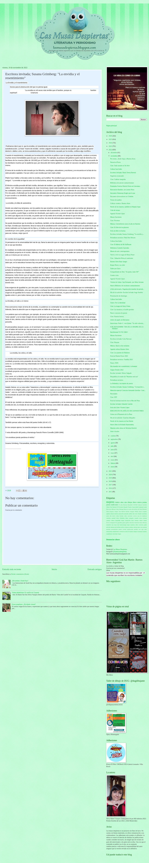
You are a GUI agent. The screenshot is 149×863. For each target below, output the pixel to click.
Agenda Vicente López (117, 213)
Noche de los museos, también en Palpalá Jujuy (125, 207)
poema (144, 502)
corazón (136, 518)
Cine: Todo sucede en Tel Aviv (120, 165)
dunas (122, 520)
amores (116, 513)
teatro (117, 502)
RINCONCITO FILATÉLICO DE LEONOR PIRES (127, 411)
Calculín (144, 504)
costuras (145, 518)
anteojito (126, 513)
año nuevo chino (114, 516)
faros (132, 520)
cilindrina (122, 518)
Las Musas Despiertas (120, 549)
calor (125, 516)
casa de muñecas (142, 516)
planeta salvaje (133, 527)
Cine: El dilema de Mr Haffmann (120, 244)
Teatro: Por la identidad (117, 303)
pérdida (136, 529)
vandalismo (109, 534)
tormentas (140, 531)
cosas (140, 518)
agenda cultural (110, 513)
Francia (130, 507)
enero (113, 467)
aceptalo (144, 511)
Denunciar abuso (113, 540)
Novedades (113, 394)
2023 (110, 146)
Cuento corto (114, 275)
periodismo (118, 527)
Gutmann (140, 507)
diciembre (114, 152)
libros (135, 502)
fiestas (145, 520)
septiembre (114, 439)
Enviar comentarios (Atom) (20, 574)
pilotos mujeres (125, 527)
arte (134, 513)
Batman (125, 504)
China (107, 507)
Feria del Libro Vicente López (119, 407)
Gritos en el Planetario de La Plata (121, 414)
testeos (131, 531)
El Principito (120, 507)
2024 (110, 143)
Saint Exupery (110, 511)
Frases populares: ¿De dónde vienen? (24, 604)
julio (112, 446)
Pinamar (144, 509)
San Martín (122, 511)
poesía (108, 505)
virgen (119, 534)
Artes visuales (114, 431)
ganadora (119, 522)
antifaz (130, 513)
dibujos (130, 502)
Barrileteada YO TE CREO (119, 332)
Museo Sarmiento (116, 217)
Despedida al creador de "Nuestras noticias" (124, 377)
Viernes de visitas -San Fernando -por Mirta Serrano (126, 282)
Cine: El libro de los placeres (119, 227)
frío (116, 522)
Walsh (136, 511)
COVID (135, 504)
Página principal (111, 125)
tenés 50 (127, 531)
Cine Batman (113, 507)
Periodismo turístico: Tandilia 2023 (121, 359)
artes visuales (138, 513)
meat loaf (116, 525)
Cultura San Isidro (116, 169)
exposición (128, 520)
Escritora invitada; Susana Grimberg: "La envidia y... (127, 234)
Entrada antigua (95, 569)
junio (112, 449)
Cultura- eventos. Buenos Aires (120, 203)
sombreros (122, 531)
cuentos (108, 520)
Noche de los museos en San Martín (121, 421)
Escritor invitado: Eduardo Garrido (121, 404)
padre (145, 525)
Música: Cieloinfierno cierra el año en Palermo (125, 224)
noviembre (114, 156)
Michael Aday (115, 509)
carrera (135, 516)
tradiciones (114, 505)
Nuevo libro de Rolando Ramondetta (122, 424)
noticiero (141, 525)
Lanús (145, 507)
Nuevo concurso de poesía (118, 313)
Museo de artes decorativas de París (133, 509)
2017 (110, 485)
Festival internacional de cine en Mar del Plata (125, 401)
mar (113, 525)
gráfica (127, 522)
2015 (110, 492)
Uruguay (132, 511)
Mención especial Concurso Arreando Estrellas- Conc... (128, 390)
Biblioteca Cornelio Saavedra (119, 248)
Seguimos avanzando (117, 176)
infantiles (108, 525)
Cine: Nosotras (115, 220)
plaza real (139, 527)
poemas (145, 527)
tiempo (135, 531)
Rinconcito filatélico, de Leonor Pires (122, 190)
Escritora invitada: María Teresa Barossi (123, 172)
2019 (110, 478)
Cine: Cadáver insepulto (118, 179)
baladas (121, 516)
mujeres (110, 502)
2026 (110, 136)
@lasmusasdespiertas (120, 551)
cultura (113, 520)
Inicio (54, 569)
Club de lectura (115, 210)
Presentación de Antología (118, 296)
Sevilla (127, 511)
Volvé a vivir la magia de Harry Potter (122, 255)
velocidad (115, 534)
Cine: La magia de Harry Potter (120, 306)
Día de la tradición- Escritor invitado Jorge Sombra (126, 292)
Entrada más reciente (11, 569)
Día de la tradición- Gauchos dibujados (122, 418)
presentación (114, 529)
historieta (136, 522)
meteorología (123, 525)
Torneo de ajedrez (116, 200)
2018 (110, 481)
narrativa (132, 525)
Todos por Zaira (115, 268)
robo (145, 529)
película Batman (110, 527)
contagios (131, 518)
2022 (110, 150)
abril (112, 456)
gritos (124, 522)
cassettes (108, 518)
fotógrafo (112, 522)
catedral (113, 518)
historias (132, 522)
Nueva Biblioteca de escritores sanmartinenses (125, 286)
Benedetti (130, 504)
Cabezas (140, 504)
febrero (113, 463)
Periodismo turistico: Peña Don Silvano (122, 238)
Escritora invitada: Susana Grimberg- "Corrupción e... (127, 387)
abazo (140, 511)
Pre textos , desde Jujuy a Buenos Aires (122, 159)
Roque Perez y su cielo (117, 265)
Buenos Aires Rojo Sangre (118, 261)
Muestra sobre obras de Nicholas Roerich (123, 428)
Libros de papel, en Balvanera (119, 320)
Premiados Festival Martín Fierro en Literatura (125, 186)
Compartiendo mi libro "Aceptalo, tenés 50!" (124, 272)
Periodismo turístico (116, 380)
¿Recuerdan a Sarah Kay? (20, 581)
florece (108, 522)
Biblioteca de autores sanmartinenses (122, 183)
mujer (128, 525)
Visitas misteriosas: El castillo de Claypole (25, 592)
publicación (130, 529)
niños (136, 525)
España (125, 507)
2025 (110, 139)
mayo (113, 453)
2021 (110, 471)
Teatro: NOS (114, 363)
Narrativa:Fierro (115, 162)
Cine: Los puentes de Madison (120, 353)
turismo (145, 531)
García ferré (135, 507)
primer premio (122, 529)
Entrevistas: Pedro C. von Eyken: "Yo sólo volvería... (127, 323)
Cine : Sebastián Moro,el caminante (121, 258)
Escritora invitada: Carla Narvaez (120, 339)
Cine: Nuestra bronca (117, 316)
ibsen (141, 522)
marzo (113, 460)
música (139, 502)
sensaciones (109, 531)
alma (121, 502)
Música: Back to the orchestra (119, 346)
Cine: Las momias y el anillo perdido (122, 309)
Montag (121, 509)
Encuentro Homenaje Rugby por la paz (122, 193)
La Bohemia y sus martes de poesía (121, 383)
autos (107, 516)
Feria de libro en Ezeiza (117, 231)
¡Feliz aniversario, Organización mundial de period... (127, 289)
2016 (110, 488)
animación (121, 513)
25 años (121, 504)
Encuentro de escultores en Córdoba (121, 196)
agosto (113, 443)
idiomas (145, 522)
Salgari (116, 511)
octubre (113, 436)
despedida (117, 520)
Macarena (108, 509)
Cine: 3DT (113, 397)
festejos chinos (139, 520)
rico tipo (141, 529)
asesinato (144, 513)
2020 (110, 474)
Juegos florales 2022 (116, 370)
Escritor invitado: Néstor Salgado (120, 373)
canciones (129, 516)
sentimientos (116, 531)
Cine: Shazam (114, 342)
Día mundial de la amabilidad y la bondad (123, 366)
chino (117, 518)
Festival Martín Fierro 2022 (119, 356)
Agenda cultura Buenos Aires (119, 349)
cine (125, 502)
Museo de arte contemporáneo (119, 251)
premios (108, 529)
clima (126, 518)
